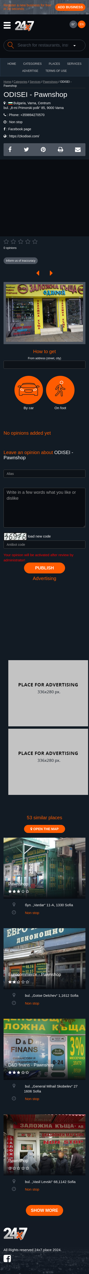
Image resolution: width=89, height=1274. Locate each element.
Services (74, 63)
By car (28, 393)
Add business (70, 7)
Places (54, 63)
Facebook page (19, 129)
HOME (12, 63)
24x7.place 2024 (47, 1250)
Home (7, 81)
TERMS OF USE (56, 71)
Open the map (44, 829)
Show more (44, 1210)
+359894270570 (32, 115)
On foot (60, 393)
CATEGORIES (32, 63)
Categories (20, 81)
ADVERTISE (30, 71)
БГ (73, 24)
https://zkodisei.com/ (24, 136)
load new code (39, 536)
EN (82, 24)
